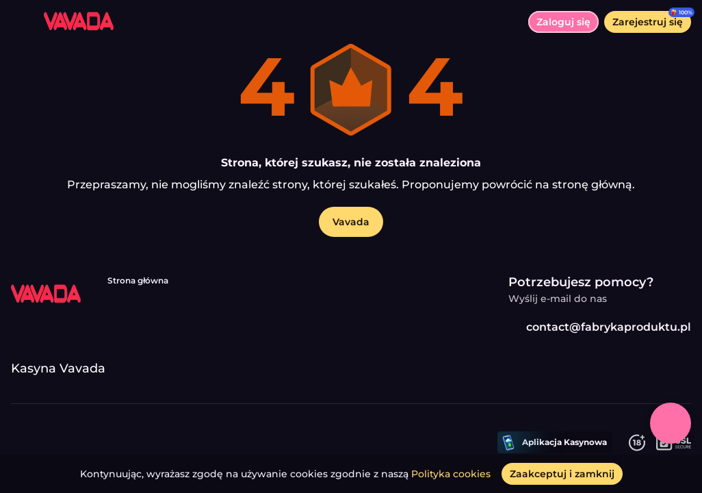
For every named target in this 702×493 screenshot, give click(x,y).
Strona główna (137, 280)
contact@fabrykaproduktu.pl (599, 326)
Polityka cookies (451, 474)
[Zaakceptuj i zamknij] (562, 474)
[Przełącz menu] (22, 22)
